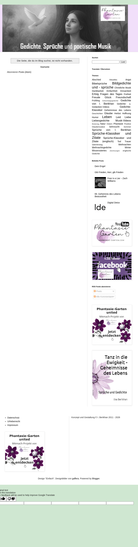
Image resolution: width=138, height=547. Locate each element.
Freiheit (127, 94)
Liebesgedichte (100, 120)
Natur (102, 124)
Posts (98, 291)
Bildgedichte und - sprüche (111, 85)
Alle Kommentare (103, 296)
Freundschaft (123, 97)
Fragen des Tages (111, 94)
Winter (128, 147)
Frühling (96, 100)
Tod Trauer (124, 141)
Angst (128, 79)
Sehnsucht (114, 126)
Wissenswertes (99, 150)
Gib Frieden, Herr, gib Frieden (109, 172)
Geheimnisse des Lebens (117, 110)
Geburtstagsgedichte (110, 101)
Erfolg (95, 94)
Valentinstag (97, 145)
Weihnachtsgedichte (101, 147)
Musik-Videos (123, 120)
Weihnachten (124, 144)
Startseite (44, 67)
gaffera (75, 478)
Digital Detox (113, 202)
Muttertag (95, 124)
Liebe (128, 117)
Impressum (12, 425)
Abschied (96, 79)
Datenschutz (13, 417)
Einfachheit (112, 91)
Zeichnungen (115, 151)
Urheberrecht (13, 421)
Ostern (109, 124)
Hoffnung (126, 113)
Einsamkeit (125, 91)
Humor (95, 117)
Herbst (117, 113)
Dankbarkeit (98, 91)
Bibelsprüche (99, 83)
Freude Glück (101, 97)
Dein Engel (100, 166)
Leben (107, 117)
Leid (118, 117)
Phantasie (118, 124)
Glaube (108, 113)
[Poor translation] (11, 498)
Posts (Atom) (25, 72)
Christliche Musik (122, 87)
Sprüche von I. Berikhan (111, 129)
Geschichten (97, 113)
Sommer (127, 127)
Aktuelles (113, 80)
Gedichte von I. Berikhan (111, 102)
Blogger (95, 478)
